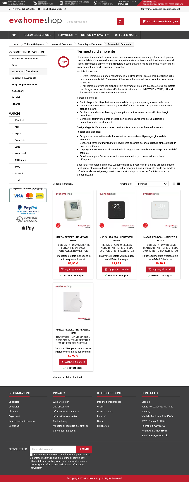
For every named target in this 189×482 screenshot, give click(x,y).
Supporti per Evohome (24, 84)
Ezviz (17, 146)
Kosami (18, 173)
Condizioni (14, 406)
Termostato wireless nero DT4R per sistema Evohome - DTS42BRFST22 (116, 247)
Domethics (20, 140)
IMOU (17, 166)
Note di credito (105, 411)
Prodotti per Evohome (27, 52)
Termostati (66, 34)
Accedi (157, 9)
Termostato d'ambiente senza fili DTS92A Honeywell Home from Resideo (73, 249)
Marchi (14, 113)
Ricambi (16, 103)
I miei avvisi (103, 425)
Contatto (150, 393)
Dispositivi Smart (93, 34)
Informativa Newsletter (65, 416)
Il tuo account (109, 393)
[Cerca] (94, 21)
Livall (17, 180)
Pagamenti (14, 416)
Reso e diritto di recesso (22, 421)
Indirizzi (101, 416)
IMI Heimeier (21, 160)
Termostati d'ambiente (25, 71)
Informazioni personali (109, 401)
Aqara (17, 133)
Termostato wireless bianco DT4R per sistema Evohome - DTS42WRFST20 (160, 247)
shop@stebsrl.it (57, 9)
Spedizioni (14, 401)
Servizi (16, 97)
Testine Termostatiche (25, 58)
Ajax (16, 126)
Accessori (18, 91)
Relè (14, 65)
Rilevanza (152, 184)
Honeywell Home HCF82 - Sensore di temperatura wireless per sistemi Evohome (73, 342)
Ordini (100, 406)
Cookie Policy (60, 421)
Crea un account (171, 9)
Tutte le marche (125, 34)
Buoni (100, 421)
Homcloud (20, 153)
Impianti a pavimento (24, 78)
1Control (19, 120)
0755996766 (28, 9)
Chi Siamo (14, 411)
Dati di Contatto (61, 406)
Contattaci (14, 425)
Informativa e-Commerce (66, 411)
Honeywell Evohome (37, 34)
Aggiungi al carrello (73, 269)
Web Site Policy (61, 401)
